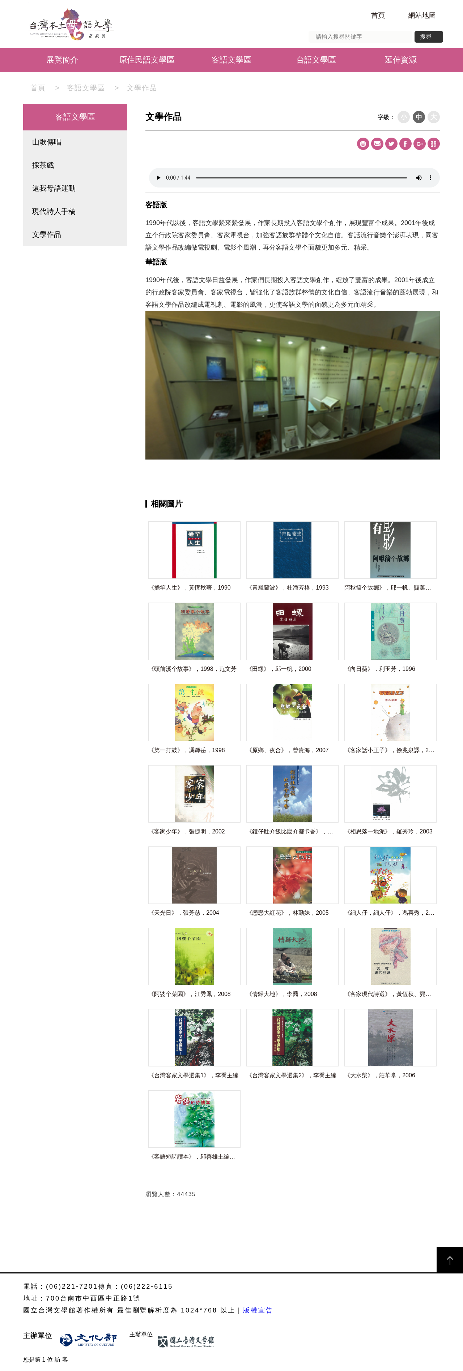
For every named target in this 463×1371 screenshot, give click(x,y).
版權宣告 (258, 1310)
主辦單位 (38, 1336)
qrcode (434, 144)
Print (363, 144)
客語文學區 (231, 59)
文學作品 (142, 88)
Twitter (391, 144)
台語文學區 (316, 59)
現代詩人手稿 (54, 211)
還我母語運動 (54, 188)
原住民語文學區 (147, 59)
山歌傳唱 (46, 142)
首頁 (378, 15)
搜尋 (426, 37)
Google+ (419, 144)
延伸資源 (401, 59)
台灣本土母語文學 (67, 24)
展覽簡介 (62, 59)
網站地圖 (422, 15)
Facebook (405, 144)
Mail (377, 144)
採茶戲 (43, 165)
